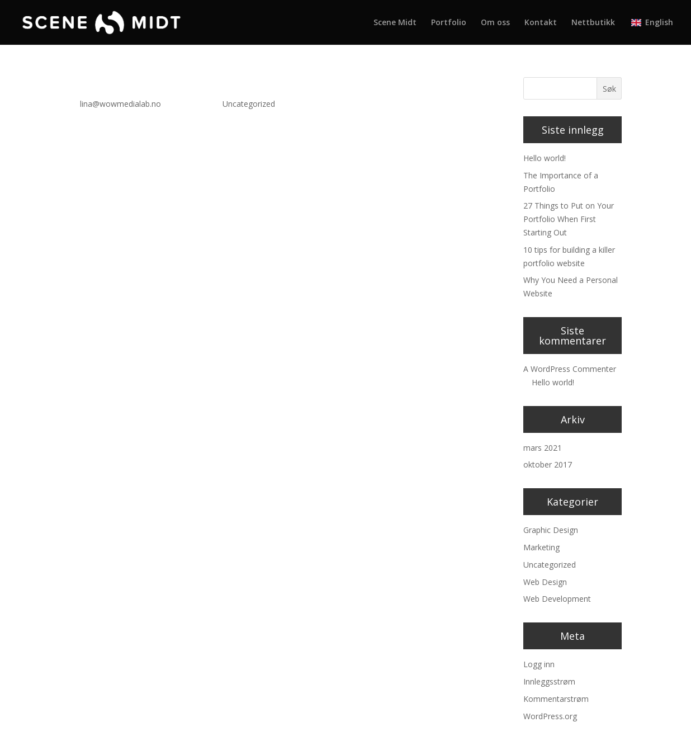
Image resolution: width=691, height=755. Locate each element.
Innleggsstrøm (549, 681)
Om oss (495, 22)
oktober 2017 (547, 464)
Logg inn (539, 664)
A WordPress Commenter (569, 369)
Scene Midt (395, 22)
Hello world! (108, 84)
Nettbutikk (593, 22)
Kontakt (540, 22)
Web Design (545, 582)
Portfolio (448, 22)
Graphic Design (550, 530)
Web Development (557, 598)
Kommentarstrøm (556, 698)
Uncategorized (249, 103)
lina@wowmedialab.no (120, 103)
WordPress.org (550, 716)
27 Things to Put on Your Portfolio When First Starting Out (568, 219)
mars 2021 (542, 447)
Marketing (541, 547)
